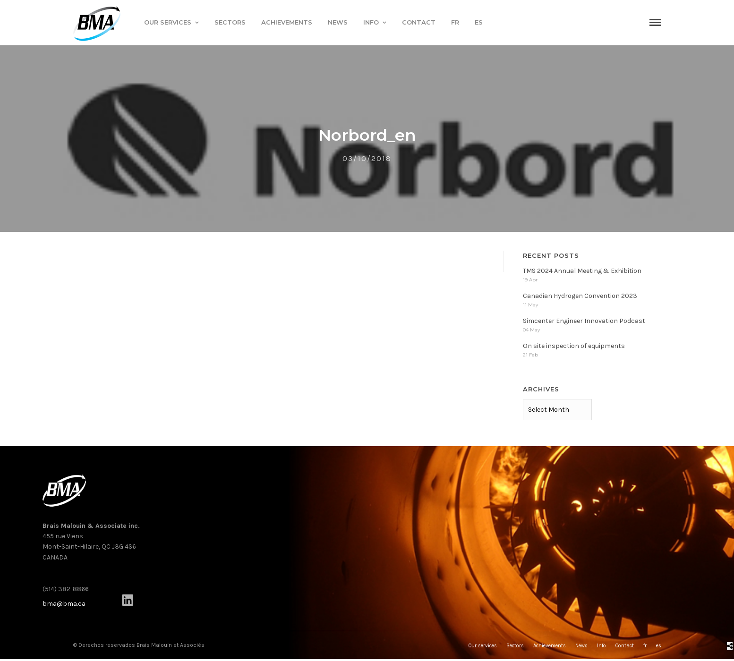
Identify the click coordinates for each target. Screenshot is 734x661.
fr (455, 22)
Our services (167, 22)
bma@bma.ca (64, 606)
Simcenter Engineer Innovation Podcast (584, 323)
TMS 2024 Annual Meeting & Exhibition (582, 273)
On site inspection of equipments (574, 348)
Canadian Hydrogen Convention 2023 (580, 298)
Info (371, 22)
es (479, 22)
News (338, 22)
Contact (418, 22)
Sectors (230, 22)
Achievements (286, 22)
